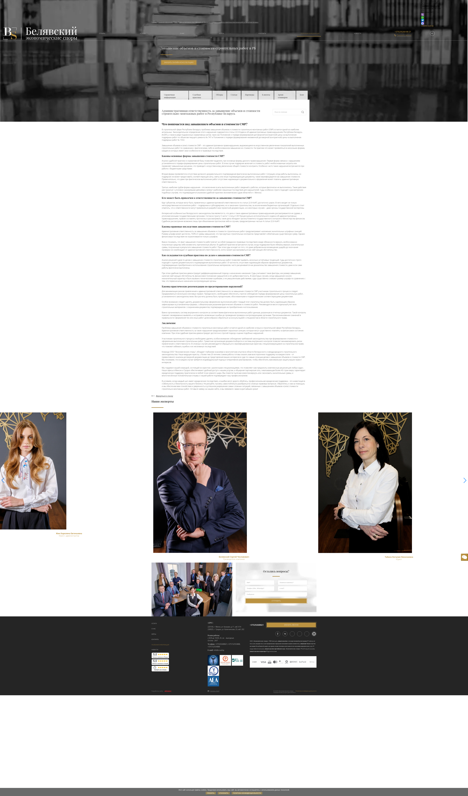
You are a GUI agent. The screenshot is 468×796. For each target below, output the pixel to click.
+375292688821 (221, 644)
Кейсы (221, 33)
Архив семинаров (282, 96)
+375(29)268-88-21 (403, 31)
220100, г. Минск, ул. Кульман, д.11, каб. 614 (224, 627)
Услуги (142, 33)
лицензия (303, 643)
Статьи (234, 94)
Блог (302, 94)
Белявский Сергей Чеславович (234, 557)
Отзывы (102, 33)
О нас (182, 33)
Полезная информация (310, 33)
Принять (210, 793)
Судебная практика (197, 96)
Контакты (262, 33)
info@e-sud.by (427, 25)
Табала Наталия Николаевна (399, 557)
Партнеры (249, 94)
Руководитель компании (234, 559)
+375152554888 (214, 647)
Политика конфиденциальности (306, 691)
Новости (357, 33)
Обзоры (219, 94)
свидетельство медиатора (258, 651)
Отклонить (223, 793)
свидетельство (282, 641)
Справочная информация (170, 96)
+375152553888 (234, 644)
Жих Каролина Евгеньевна (69, 533)
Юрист (399, 559)
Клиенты (266, 94)
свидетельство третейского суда (275, 649)
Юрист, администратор (69, 535)
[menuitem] (101, 34)
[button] (465, 480)
